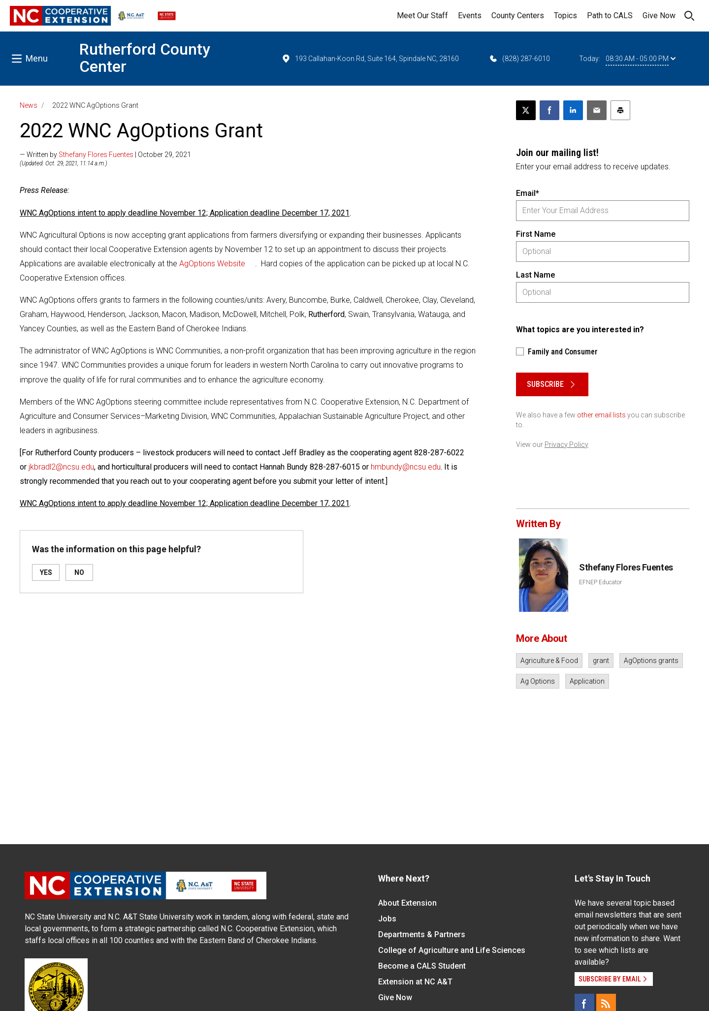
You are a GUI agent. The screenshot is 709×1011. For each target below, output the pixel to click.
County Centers (517, 15)
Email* (527, 193)
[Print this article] (620, 110)
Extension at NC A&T (415, 981)
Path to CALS (610, 15)
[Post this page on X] (526, 110)
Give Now (659, 15)
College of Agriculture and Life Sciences (451, 950)
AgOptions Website (212, 263)
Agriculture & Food (549, 660)
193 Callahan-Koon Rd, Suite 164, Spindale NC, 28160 (370, 58)
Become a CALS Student (422, 966)
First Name (535, 234)
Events (470, 15)
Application (587, 681)
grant (601, 660)
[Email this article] (597, 110)
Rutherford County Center (144, 58)
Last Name (535, 275)
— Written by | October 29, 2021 (105, 154)
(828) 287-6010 (519, 58)
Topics (565, 15)
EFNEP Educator (600, 582)
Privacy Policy (566, 444)
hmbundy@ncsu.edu (406, 467)
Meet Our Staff (422, 15)
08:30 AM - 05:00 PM (641, 59)
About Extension (407, 903)
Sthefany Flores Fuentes (96, 154)
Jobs (387, 918)
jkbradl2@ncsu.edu (61, 467)
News (28, 105)
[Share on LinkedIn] (573, 110)
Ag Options (537, 681)
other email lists (601, 415)
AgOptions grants (651, 660)
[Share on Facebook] (549, 110)
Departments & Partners (421, 934)
